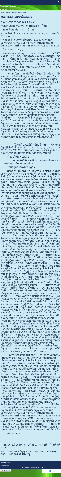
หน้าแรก (2, 12)
